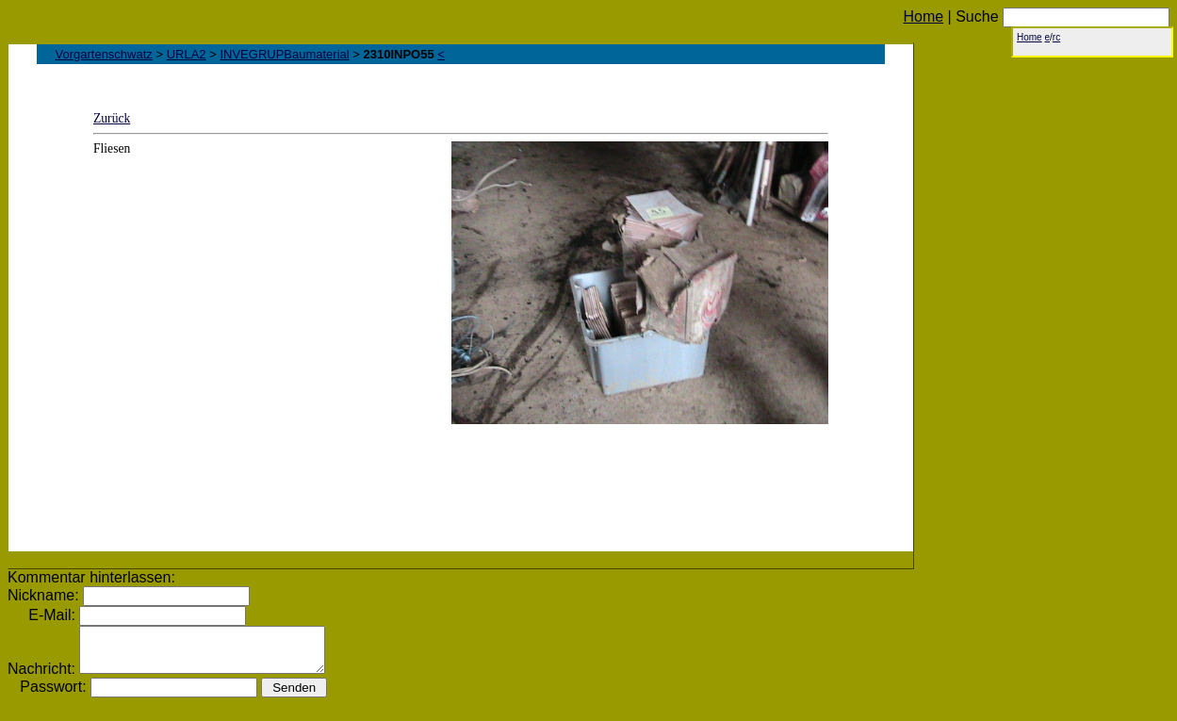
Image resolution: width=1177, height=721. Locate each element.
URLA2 (186, 54)
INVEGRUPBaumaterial (284, 54)
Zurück (111, 118)
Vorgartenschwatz (104, 54)
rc (1056, 37)
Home (923, 16)
